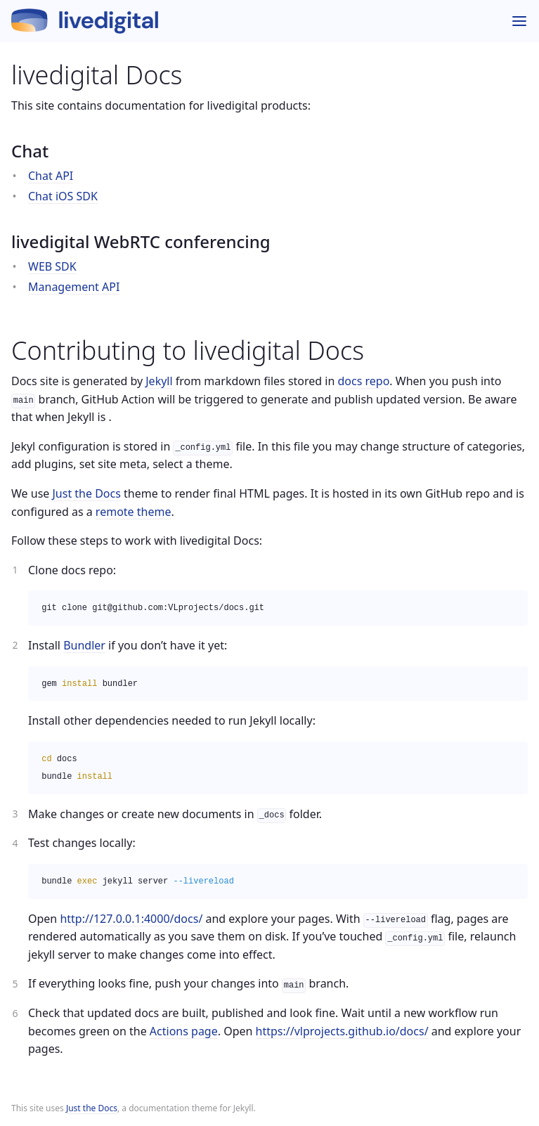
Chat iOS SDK (63, 196)
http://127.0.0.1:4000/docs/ (131, 918)
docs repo (364, 381)
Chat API (50, 175)
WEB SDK (52, 266)
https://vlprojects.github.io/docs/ (342, 1031)
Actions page (184, 1031)
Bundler (84, 645)
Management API (73, 287)
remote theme (133, 511)
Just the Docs (91, 1108)
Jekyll (158, 381)
